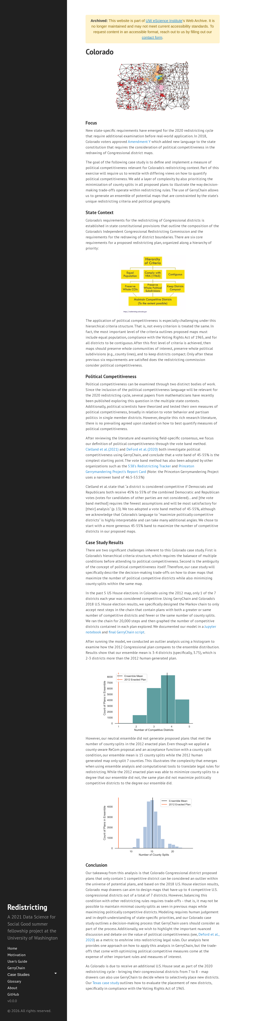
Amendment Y (139, 141)
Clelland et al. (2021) (102, 449)
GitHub (13, 994)
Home (12, 948)
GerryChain (16, 967)
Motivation (16, 954)
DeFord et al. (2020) (142, 449)
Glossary (14, 981)
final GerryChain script (126, 632)
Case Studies (32, 974)
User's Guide (17, 961)
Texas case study (105, 982)
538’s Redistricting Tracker (149, 466)
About (12, 987)
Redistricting (27, 907)
